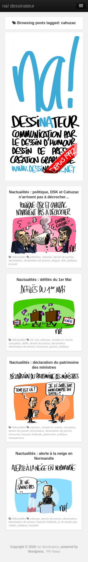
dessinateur (16, 260)
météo (12, 525)
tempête (33, 525)
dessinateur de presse (37, 260)
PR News (53, 551)
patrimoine (49, 434)
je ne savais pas (67, 521)
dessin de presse (64, 257)
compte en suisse (62, 339)
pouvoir (13, 264)
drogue (56, 260)
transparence (16, 437)
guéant (53, 346)
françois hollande (32, 434)
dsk (63, 260)
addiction (35, 257)
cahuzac (47, 257)
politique (72, 260)
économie (42, 346)
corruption (14, 343)
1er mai (34, 339)
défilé (25, 343)
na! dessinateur (18, 5)
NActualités (19, 257)
